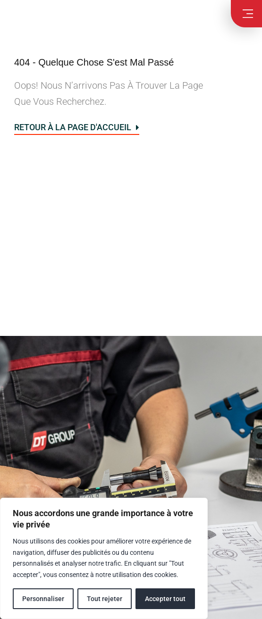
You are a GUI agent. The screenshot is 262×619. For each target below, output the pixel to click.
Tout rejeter (104, 598)
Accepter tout (165, 598)
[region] (104, 558)
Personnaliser (43, 598)
